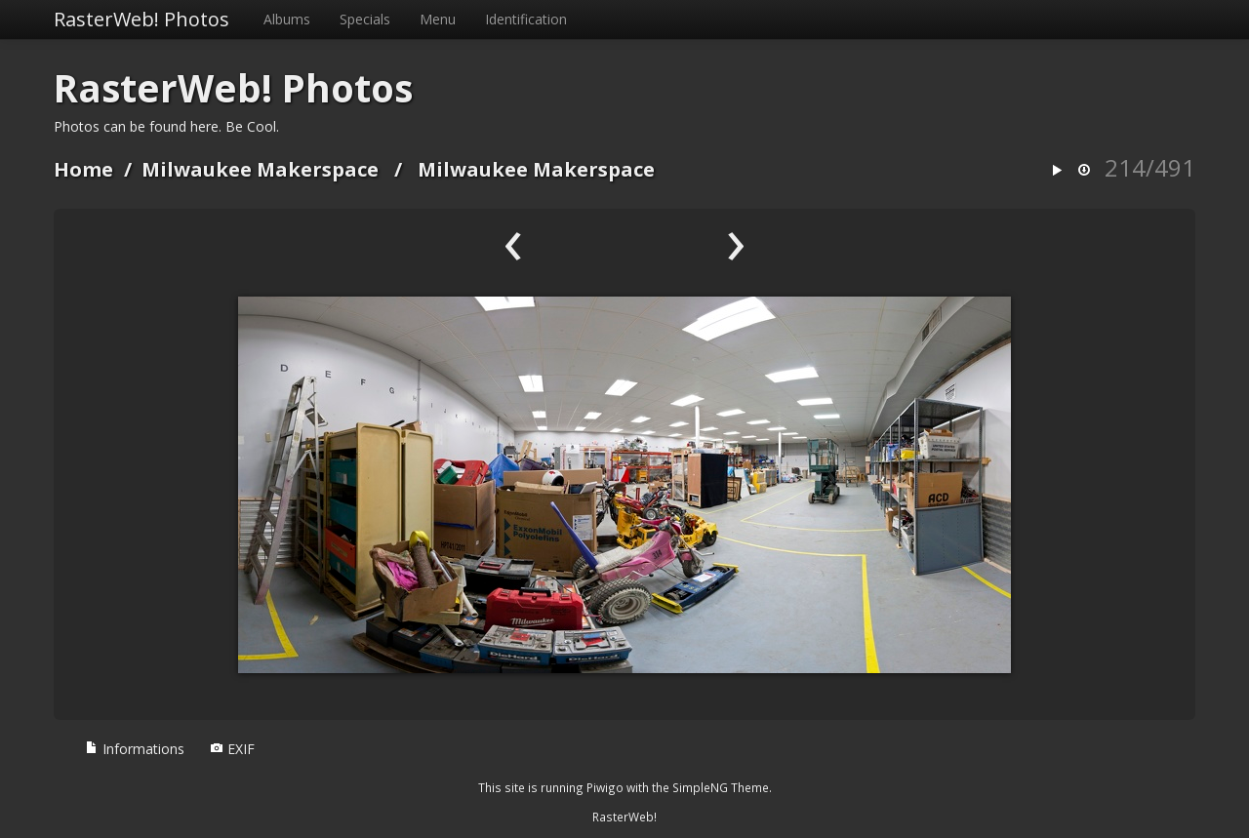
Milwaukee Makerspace (260, 169)
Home (83, 169)
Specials (365, 19)
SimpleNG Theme (720, 787)
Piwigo (605, 787)
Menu (438, 19)
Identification (526, 19)
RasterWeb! (624, 816)
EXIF (232, 748)
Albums (286, 19)
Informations (134, 748)
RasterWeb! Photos (141, 19)
